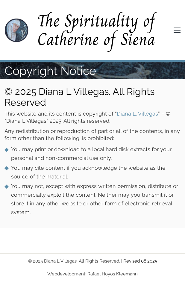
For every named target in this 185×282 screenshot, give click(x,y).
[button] (177, 30)
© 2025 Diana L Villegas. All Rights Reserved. (74, 261)
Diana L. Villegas (137, 113)
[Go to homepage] (16, 30)
